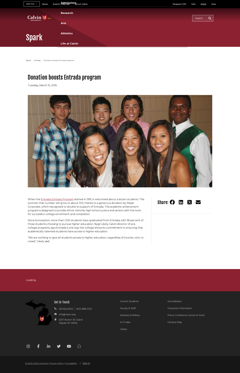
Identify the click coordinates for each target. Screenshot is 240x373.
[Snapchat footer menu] (79, 346)
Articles (37, 60)
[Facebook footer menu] (38, 346)
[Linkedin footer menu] (48, 346)
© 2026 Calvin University (37, 363)
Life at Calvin (179, 18)
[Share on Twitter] (189, 202)
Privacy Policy (57, 363)
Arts (143, 18)
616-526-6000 (66, 309)
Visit (193, 4)
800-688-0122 (84, 309)
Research (128, 18)
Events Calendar (61, 4)
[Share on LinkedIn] (180, 202)
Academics (86, 18)
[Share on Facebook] (172, 202)
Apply (203, 4)
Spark (29, 60)
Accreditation (175, 301)
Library (123, 329)
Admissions (108, 18)
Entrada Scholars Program (57, 199)
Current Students (129, 301)
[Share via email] (198, 202)
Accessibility (71, 363)
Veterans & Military (130, 315)
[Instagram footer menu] (28, 346)
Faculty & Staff (128, 308)
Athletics (158, 18)
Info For (30, 4)
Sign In (86, 363)
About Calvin (81, 4)
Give (213, 4)
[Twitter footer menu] (58, 346)
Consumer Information (180, 308)
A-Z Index (125, 322)
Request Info (179, 4)
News (45, 4)
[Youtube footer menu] (69, 346)
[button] (202, 18)
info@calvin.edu (67, 314)
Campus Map (175, 322)
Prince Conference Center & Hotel (186, 315)
